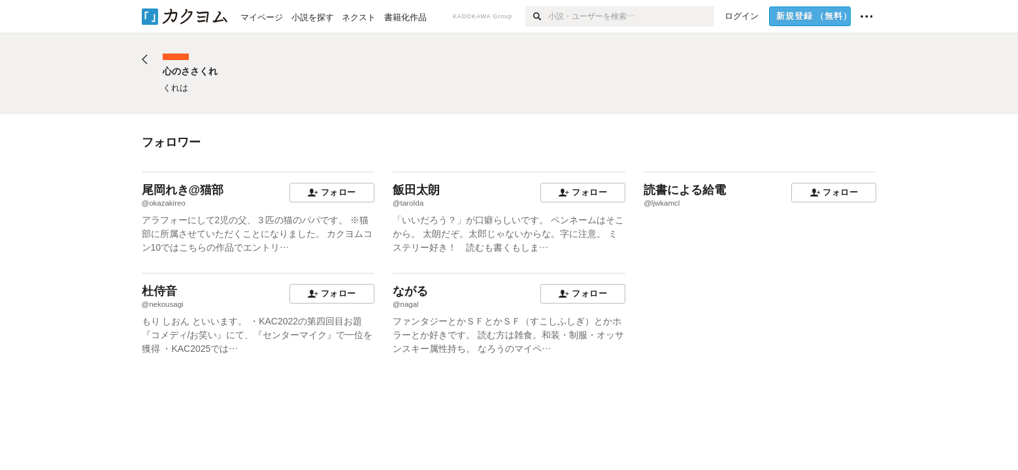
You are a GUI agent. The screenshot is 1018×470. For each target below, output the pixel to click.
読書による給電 (685, 189)
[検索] (536, 16)
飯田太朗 (416, 189)
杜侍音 (159, 291)
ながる (410, 291)
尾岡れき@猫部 (183, 189)
